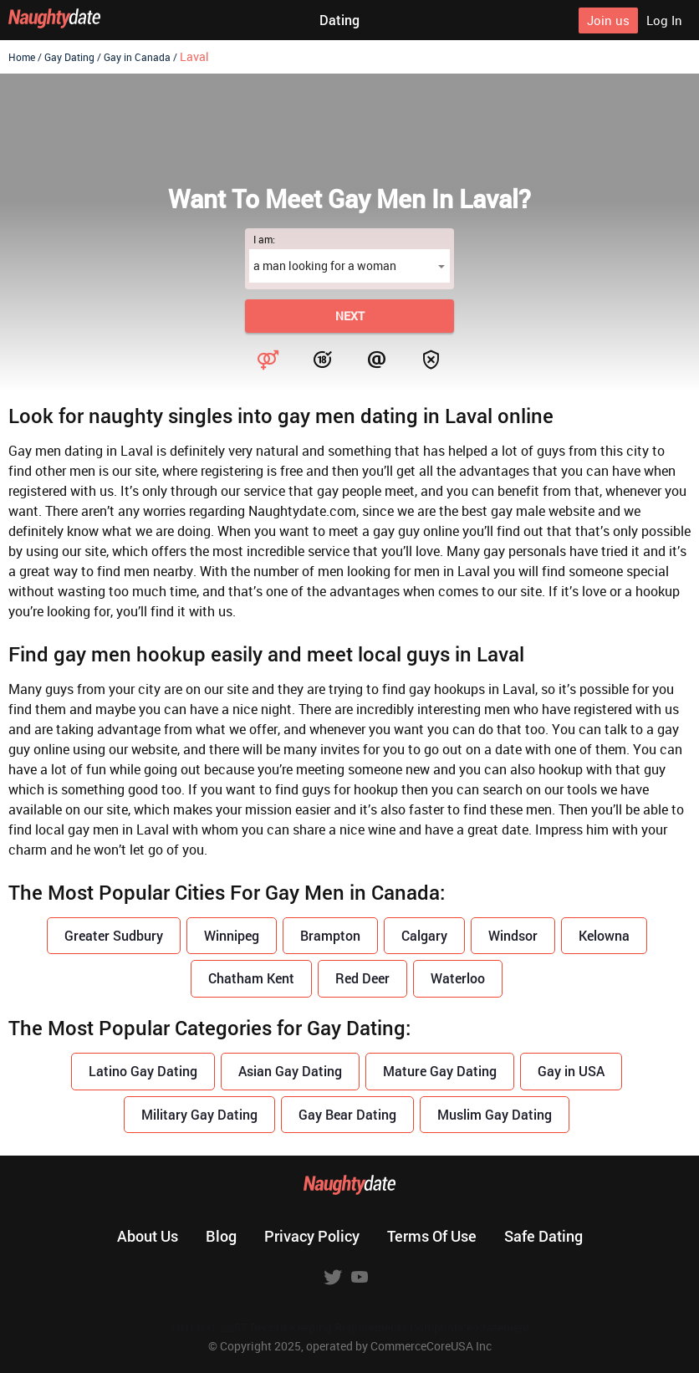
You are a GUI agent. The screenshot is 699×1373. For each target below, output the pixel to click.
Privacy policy (312, 1236)
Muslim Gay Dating (494, 1114)
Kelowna (604, 935)
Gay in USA (571, 1071)
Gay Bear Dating (347, 1114)
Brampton (330, 935)
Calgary (424, 935)
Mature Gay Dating (440, 1071)
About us (147, 1236)
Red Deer (362, 978)
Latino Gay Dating (143, 1071)
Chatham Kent (251, 978)
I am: (264, 239)
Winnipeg (231, 935)
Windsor (513, 935)
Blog (221, 1236)
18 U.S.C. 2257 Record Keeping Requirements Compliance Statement (350, 1327)
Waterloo (458, 978)
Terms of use (432, 1236)
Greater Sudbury (113, 935)
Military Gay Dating (199, 1114)
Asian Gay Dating (290, 1071)
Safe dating (543, 1236)
